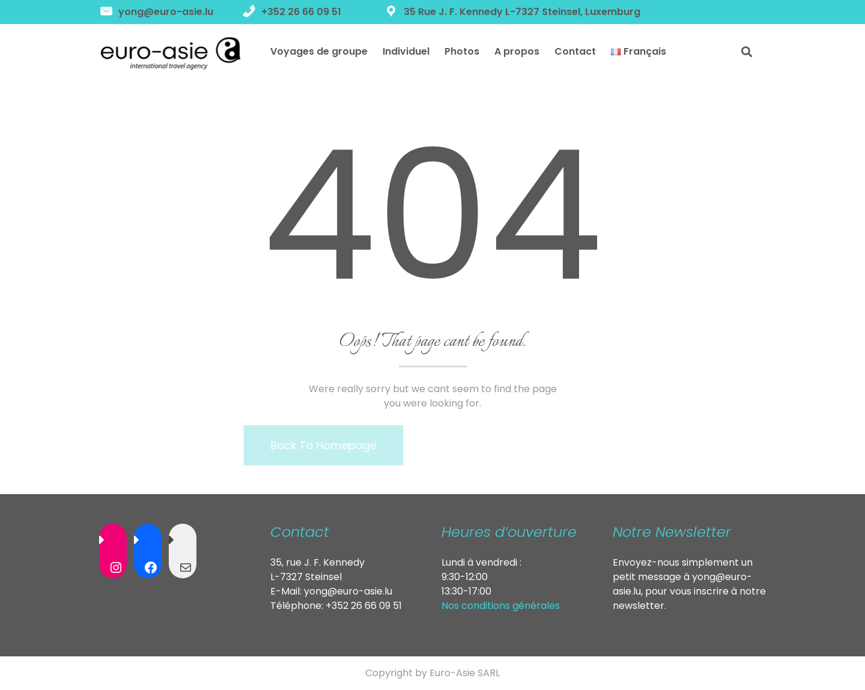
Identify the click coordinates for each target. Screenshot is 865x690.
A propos (516, 51)
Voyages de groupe (319, 51)
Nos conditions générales (501, 606)
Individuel (406, 51)
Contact (575, 51)
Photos (462, 51)
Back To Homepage (309, 445)
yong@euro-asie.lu (348, 591)
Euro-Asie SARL (464, 673)
